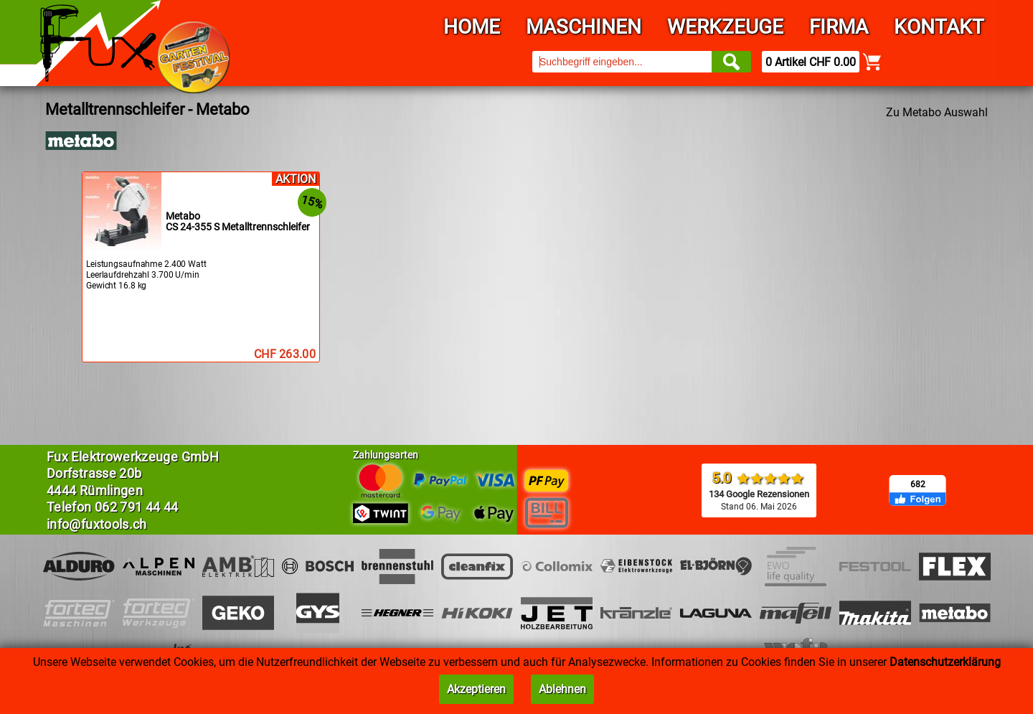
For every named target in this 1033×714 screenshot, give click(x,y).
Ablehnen (562, 689)
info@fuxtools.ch (97, 524)
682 (917, 484)
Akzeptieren (476, 689)
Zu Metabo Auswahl (937, 112)
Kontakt (939, 27)
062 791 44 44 (137, 507)
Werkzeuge (725, 27)
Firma (838, 27)
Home (471, 27)
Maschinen (583, 27)
